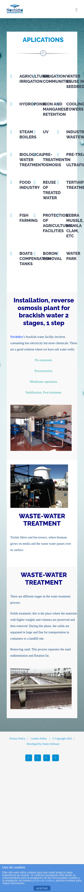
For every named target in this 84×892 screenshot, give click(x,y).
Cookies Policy (39, 738)
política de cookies (43, 880)
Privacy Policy (17, 738)
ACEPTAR (42, 888)
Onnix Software (50, 744)
